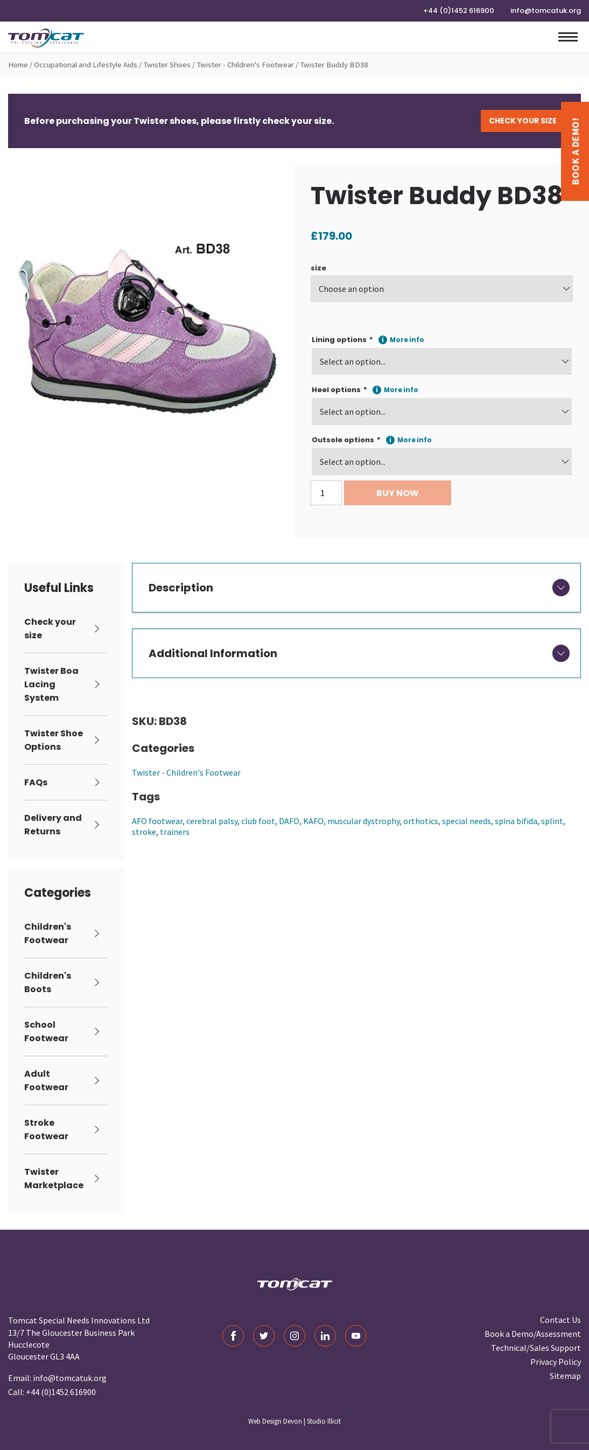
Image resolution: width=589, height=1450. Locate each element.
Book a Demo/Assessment (533, 1333)
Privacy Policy (555, 1361)
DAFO (289, 820)
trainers (175, 831)
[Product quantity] (326, 492)
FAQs (35, 782)
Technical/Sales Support (536, 1347)
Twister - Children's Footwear (245, 64)
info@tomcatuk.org (545, 10)
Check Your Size (523, 120)
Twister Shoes (167, 64)
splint (552, 820)
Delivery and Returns (53, 825)
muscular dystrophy (363, 820)
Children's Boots (47, 982)
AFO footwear (157, 820)
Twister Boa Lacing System (51, 684)
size (318, 268)
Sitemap (565, 1375)
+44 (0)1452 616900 (458, 10)
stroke (144, 831)
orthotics (420, 820)
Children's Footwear (47, 933)
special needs (466, 820)
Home (18, 64)
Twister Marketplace (53, 1178)
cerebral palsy (211, 820)
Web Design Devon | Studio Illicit (294, 1421)
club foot (258, 820)
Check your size (50, 629)
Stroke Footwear (46, 1129)
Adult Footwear (46, 1080)
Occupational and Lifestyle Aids (85, 64)
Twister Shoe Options (53, 740)
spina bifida (516, 820)
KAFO (313, 820)
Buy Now (397, 493)
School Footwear (46, 1031)
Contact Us (560, 1319)
